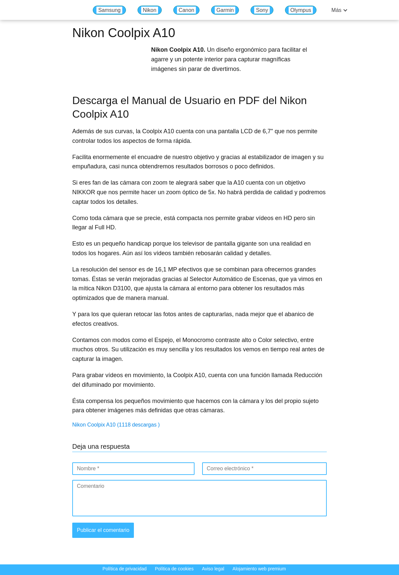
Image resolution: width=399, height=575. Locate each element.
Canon (186, 10)
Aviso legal (213, 568)
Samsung (109, 10)
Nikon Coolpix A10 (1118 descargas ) (116, 425)
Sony (262, 10)
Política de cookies (174, 568)
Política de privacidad (124, 568)
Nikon (149, 10)
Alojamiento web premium (259, 568)
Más (336, 10)
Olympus (300, 10)
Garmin (225, 10)
